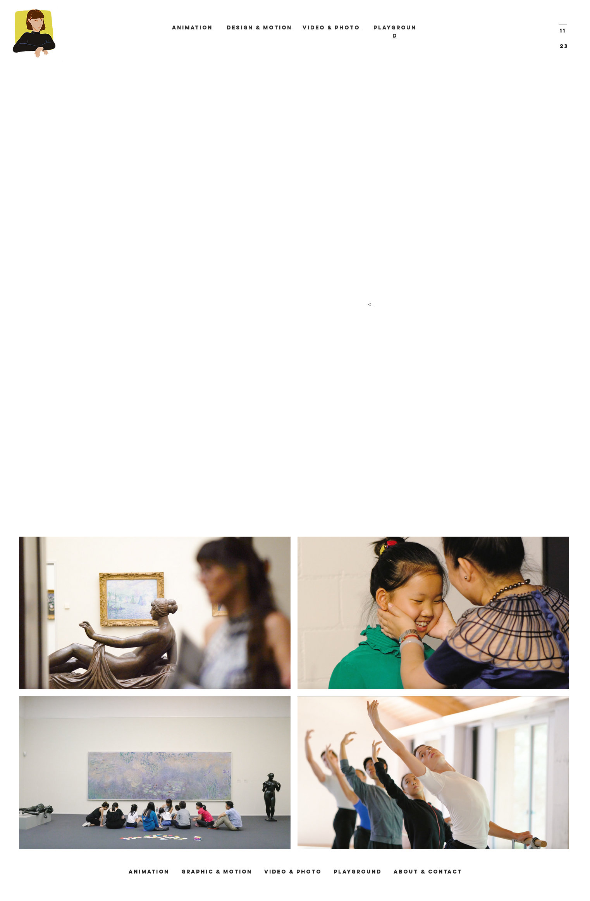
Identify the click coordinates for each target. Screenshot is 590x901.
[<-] (370, 304)
